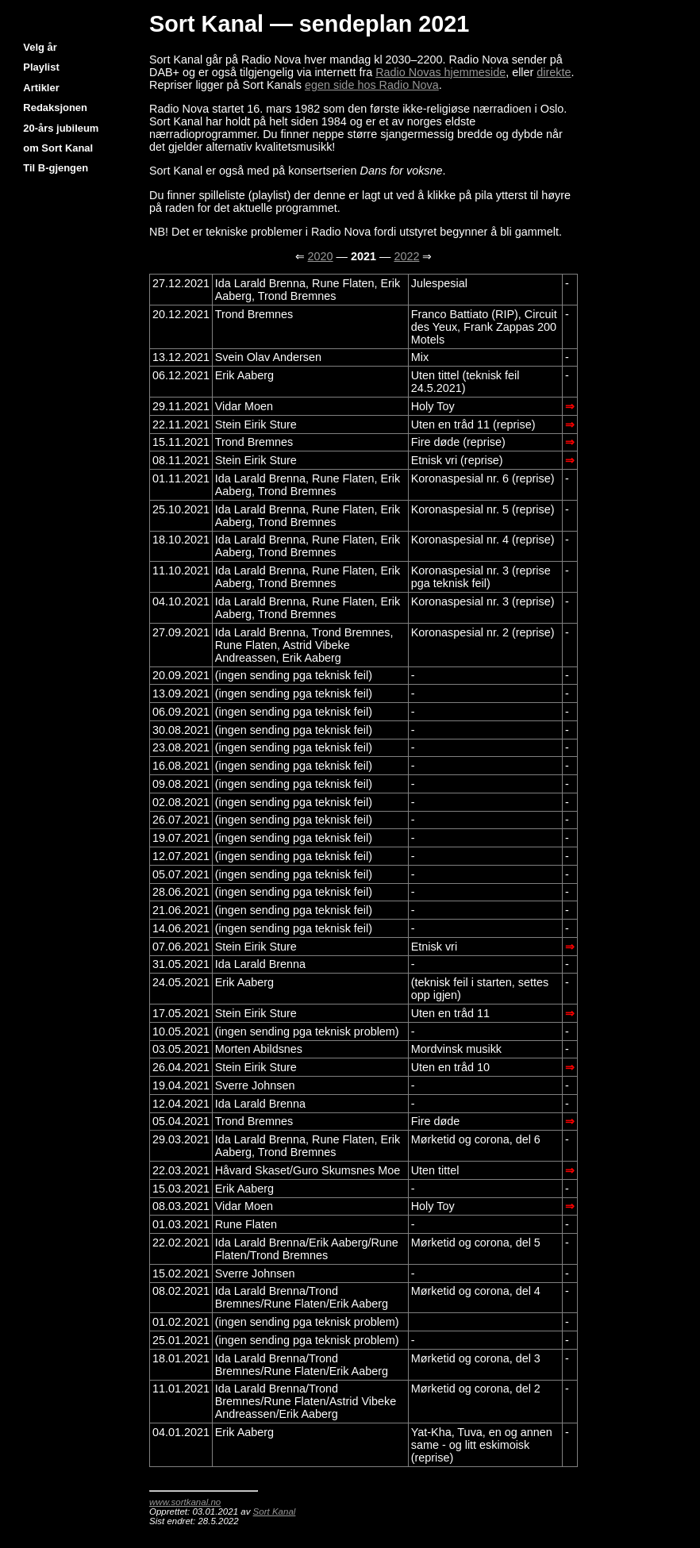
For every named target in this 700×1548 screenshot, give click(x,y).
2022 (406, 256)
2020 (320, 256)
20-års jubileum (60, 128)
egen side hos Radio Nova (372, 85)
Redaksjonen (55, 107)
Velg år (39, 47)
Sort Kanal (274, 1511)
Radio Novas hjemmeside (440, 72)
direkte (554, 72)
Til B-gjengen (55, 168)
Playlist (41, 67)
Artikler (41, 88)
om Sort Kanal (58, 148)
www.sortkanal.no (185, 1502)
